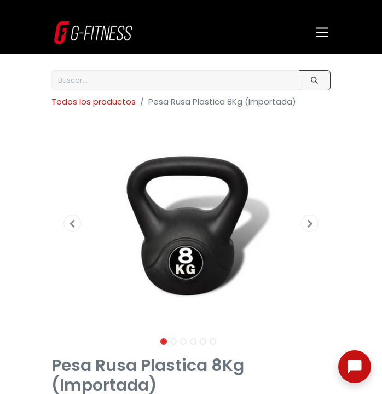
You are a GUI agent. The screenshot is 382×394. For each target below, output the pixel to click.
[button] (72, 223)
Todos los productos (93, 101)
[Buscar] (315, 80)
